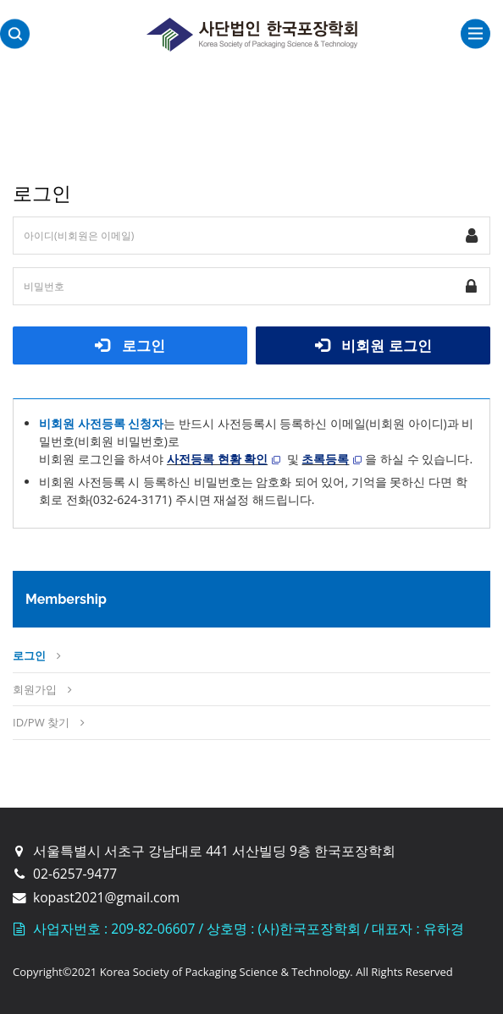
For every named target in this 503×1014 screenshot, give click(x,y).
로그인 (130, 345)
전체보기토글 (475, 34)
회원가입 (35, 689)
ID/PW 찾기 (41, 722)
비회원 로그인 (373, 345)
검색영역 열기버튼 (15, 34)
